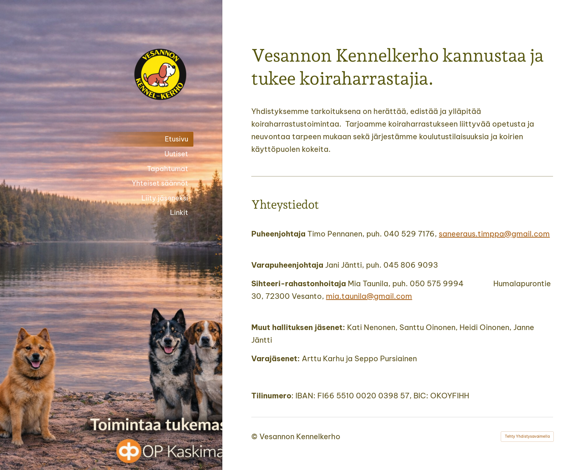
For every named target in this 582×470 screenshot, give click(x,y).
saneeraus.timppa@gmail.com (494, 233)
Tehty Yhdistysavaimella (527, 436)
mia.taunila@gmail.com (369, 296)
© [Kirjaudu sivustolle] (255, 436)
